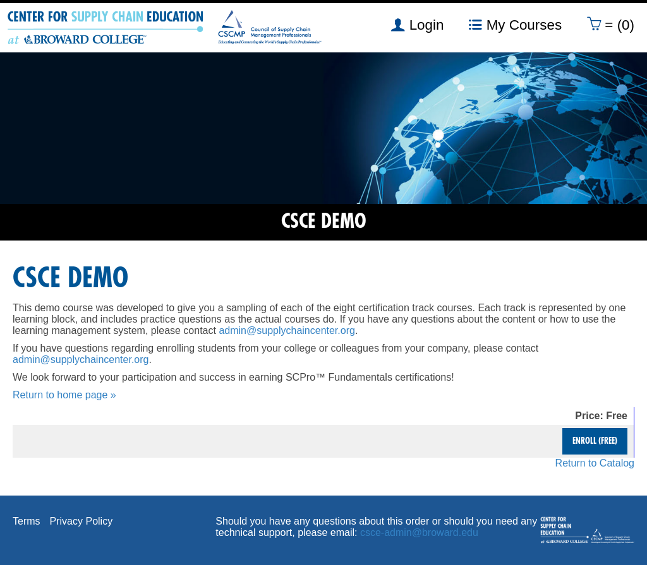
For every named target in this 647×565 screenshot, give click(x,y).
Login (417, 24)
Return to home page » (64, 395)
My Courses (515, 24)
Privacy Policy (81, 521)
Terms (26, 521)
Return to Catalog (594, 463)
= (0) (610, 24)
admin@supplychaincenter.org (286, 330)
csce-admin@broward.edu (419, 532)
